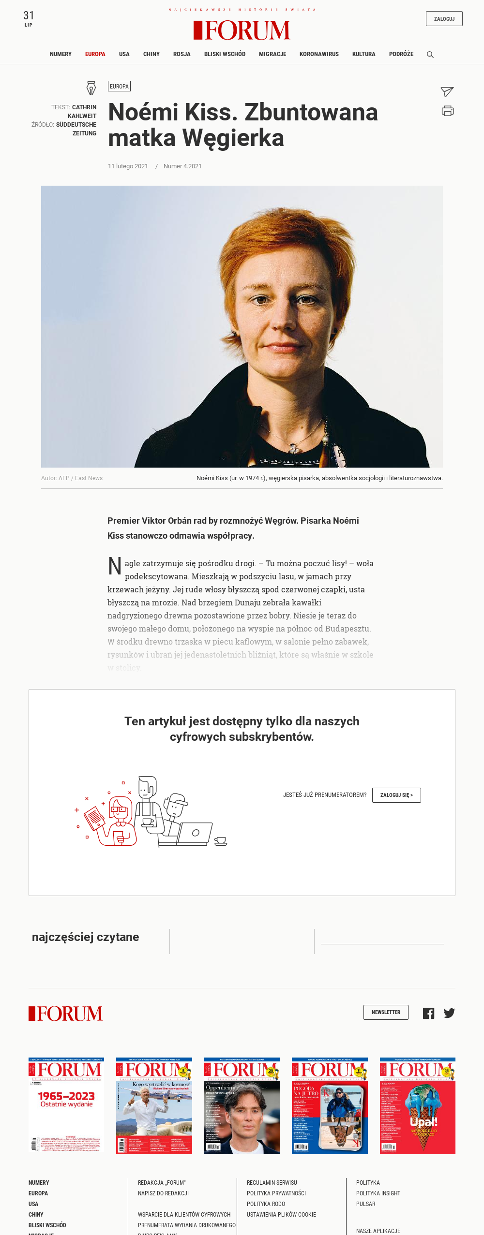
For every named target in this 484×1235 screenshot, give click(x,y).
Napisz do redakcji (163, 1193)
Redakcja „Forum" (162, 1182)
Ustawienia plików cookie (281, 1214)
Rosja (182, 53)
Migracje (272, 53)
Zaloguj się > (396, 794)
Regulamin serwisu (272, 1182)
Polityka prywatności (276, 1193)
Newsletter (386, 1011)
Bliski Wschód (224, 53)
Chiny (151, 53)
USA (124, 53)
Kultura (364, 53)
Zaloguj (444, 18)
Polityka (368, 1182)
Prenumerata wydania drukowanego (187, 1225)
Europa (95, 53)
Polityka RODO (266, 1203)
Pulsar (365, 1203)
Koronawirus (319, 53)
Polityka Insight (378, 1193)
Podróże (401, 53)
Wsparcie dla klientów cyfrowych (184, 1214)
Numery (61, 53)
